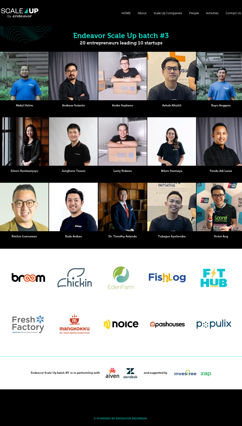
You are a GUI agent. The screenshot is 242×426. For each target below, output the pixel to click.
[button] (142, 13)
